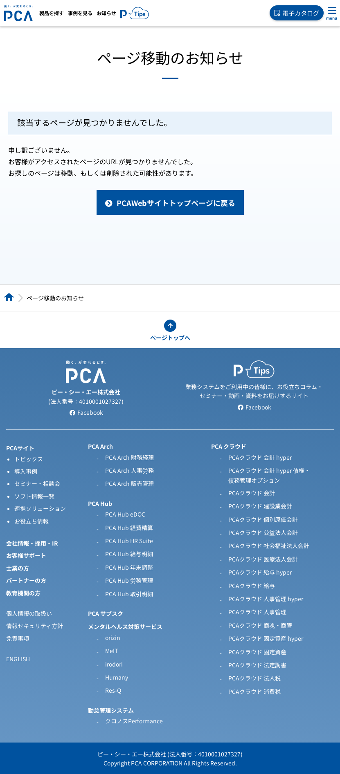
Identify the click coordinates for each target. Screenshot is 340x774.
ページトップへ (170, 337)
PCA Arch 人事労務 (129, 470)
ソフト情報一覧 (34, 496)
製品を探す (51, 13)
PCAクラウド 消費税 (254, 691)
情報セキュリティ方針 (34, 626)
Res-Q (113, 690)
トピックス (28, 459)
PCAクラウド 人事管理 (257, 612)
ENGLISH (18, 659)
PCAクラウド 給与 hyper (260, 572)
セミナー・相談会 (37, 483)
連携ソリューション (40, 508)
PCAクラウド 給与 (251, 586)
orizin (112, 637)
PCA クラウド (228, 446)
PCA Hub (100, 503)
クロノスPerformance (134, 721)
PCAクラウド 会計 (251, 493)
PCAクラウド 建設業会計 (260, 506)
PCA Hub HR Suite (129, 541)
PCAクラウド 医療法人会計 (263, 559)
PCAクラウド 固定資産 (257, 652)
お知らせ (106, 13)
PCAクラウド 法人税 (254, 678)
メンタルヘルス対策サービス (125, 626)
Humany (116, 677)
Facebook (86, 412)
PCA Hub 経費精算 (129, 527)
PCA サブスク (105, 613)
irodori (114, 664)
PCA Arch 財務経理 (129, 457)
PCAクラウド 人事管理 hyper (265, 599)
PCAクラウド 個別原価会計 (263, 519)
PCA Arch (100, 446)
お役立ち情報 (31, 521)
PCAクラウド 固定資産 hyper (265, 638)
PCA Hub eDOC (125, 514)
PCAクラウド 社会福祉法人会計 (268, 545)
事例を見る (80, 13)
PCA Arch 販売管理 (129, 483)
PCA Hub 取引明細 (129, 594)
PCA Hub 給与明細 (129, 554)
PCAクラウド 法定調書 (257, 665)
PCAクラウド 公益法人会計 (263, 532)
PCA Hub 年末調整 (129, 567)
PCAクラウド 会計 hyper (260, 457)
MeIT (111, 650)
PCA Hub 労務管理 (129, 580)
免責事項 (17, 638)
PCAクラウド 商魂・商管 (260, 625)
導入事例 (25, 471)
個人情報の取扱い (29, 613)
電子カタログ (296, 13)
